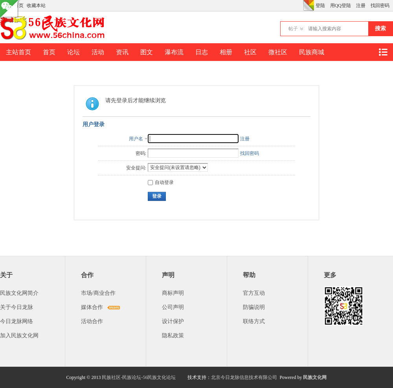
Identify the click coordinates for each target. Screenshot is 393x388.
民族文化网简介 (19, 293)
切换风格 (308, 5)
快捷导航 (382, 52)
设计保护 (173, 321)
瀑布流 (174, 52)
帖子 (293, 28)
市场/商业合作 (98, 293)
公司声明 (173, 307)
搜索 (380, 28)
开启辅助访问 (301, 5)
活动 (98, 52)
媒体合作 (92, 307)
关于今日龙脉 (16, 307)
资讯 (122, 52)
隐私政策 (173, 335)
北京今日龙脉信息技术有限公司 (244, 377)
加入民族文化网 (19, 335)
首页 (49, 52)
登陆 (320, 5)
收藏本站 (36, 5)
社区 (250, 52)
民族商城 (311, 52)
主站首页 (18, 52)
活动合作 (92, 321)
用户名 (136, 139)
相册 (226, 52)
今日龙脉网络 (16, 321)
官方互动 (254, 293)
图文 (146, 52)
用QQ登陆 (340, 5)
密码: (141, 153)
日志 (201, 52)
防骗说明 (254, 307)
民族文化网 (315, 377)
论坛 (73, 52)
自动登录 (161, 182)
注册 (360, 5)
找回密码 (380, 5)
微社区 (277, 52)
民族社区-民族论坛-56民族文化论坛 (139, 377)
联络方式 (254, 321)
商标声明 (173, 293)
